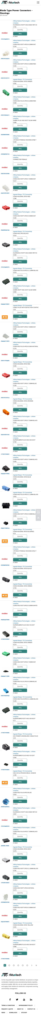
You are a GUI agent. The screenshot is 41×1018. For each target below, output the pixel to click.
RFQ (20, 33)
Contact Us (31, 1009)
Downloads (13, 1012)
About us (20, 1009)
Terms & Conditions (8, 1005)
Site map (24, 1012)
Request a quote (7, 1009)
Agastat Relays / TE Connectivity (22, 79)
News (3, 1012)
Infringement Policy (26, 1005)
